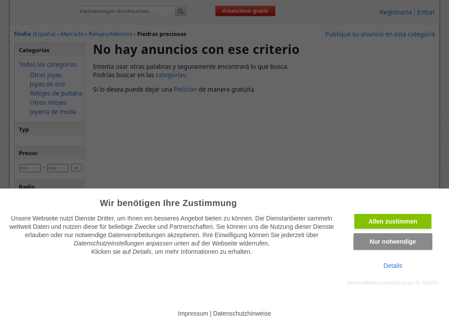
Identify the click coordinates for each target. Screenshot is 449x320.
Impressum (193, 313)
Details (393, 265)
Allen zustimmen (392, 221)
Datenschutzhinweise (242, 313)
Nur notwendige (393, 241)
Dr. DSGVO (427, 283)
